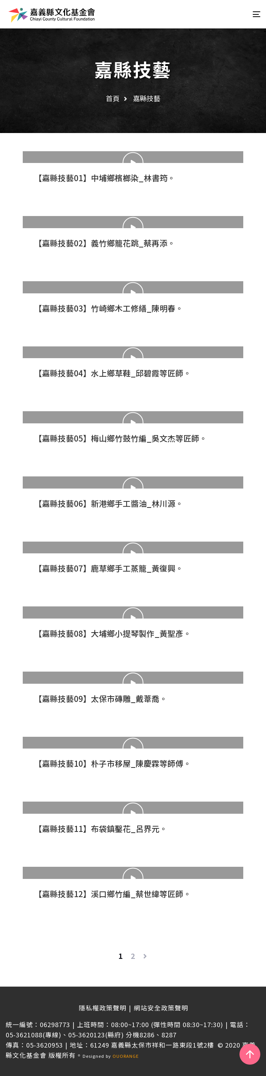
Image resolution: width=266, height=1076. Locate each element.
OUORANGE (126, 1056)
